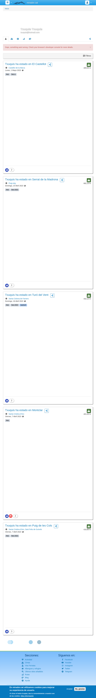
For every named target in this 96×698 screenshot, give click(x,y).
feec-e (13, 74)
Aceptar (70, 690)
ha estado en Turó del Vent (26, 294)
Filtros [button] (87, 56)
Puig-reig (12, 183)
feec (7, 74)
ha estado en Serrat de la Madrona (31, 179)
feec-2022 (14, 190)
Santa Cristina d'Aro (16, 414)
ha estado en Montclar (24, 410)
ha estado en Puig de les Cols (28, 525)
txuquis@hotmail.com (30, 32)
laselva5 (23, 305)
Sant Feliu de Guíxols (33, 529)
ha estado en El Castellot (25, 64)
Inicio (7, 9)
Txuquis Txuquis (31, 29)
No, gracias (80, 690)
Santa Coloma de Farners (19, 299)
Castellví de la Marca (17, 68)
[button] (48, 23)
